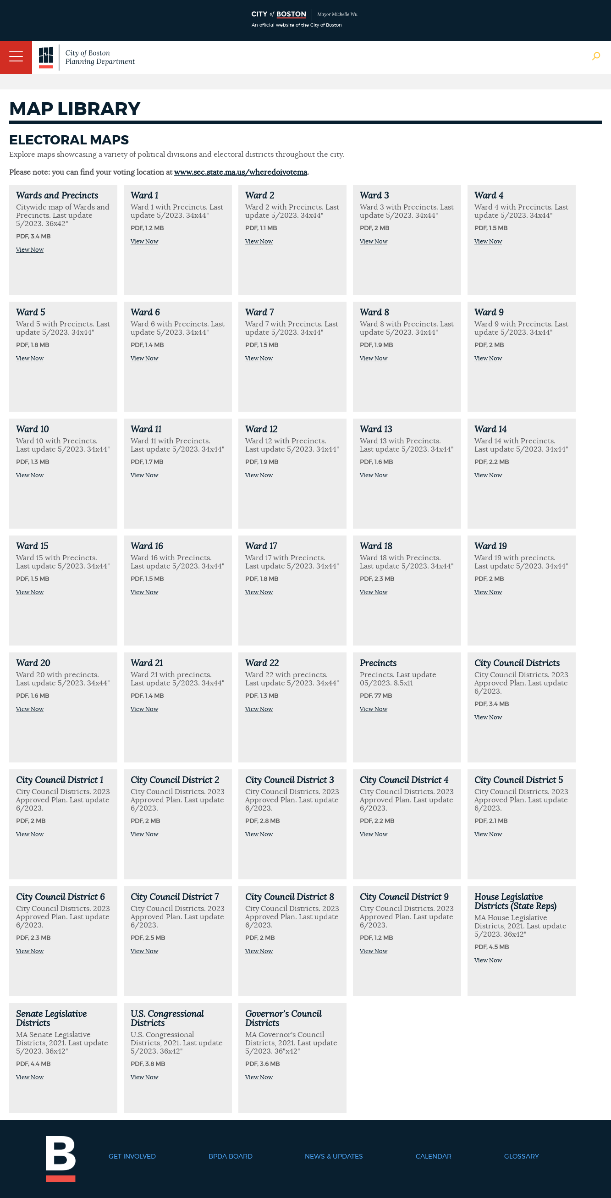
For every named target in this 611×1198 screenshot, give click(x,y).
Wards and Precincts (57, 196)
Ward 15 (32, 546)
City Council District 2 (175, 780)
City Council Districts (517, 663)
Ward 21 (147, 663)
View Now (30, 250)
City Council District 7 (175, 897)
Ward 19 (490, 546)
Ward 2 (259, 196)
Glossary (521, 1157)
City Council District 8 (289, 897)
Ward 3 (374, 196)
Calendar (433, 1157)
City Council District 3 (289, 780)
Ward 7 (259, 313)
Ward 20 (33, 663)
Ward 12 (261, 429)
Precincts (378, 663)
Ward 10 (32, 429)
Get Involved (132, 1157)
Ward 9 (488, 313)
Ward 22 (262, 663)
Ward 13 (376, 429)
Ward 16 (147, 546)
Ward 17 (261, 546)
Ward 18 (376, 546)
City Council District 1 (59, 780)
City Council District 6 (60, 897)
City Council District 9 (404, 897)
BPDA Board (231, 1157)
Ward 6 (145, 313)
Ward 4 (488, 196)
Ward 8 (374, 313)
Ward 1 (144, 196)
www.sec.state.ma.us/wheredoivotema (240, 172)
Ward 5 (30, 313)
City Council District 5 (518, 780)
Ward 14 (490, 429)
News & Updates (334, 1157)
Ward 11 (146, 429)
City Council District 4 (404, 780)
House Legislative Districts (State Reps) (515, 902)
